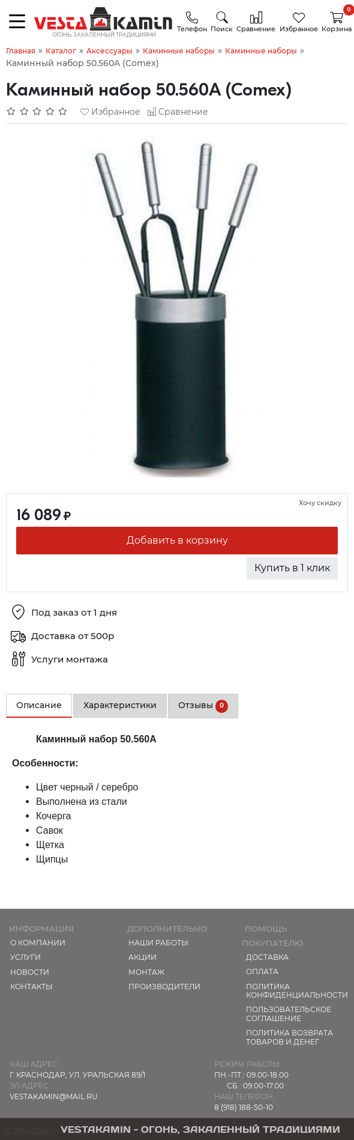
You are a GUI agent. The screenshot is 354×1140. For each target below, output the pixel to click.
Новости (29, 972)
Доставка (267, 957)
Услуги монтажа (69, 660)
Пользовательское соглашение (288, 1013)
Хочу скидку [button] (320, 503)
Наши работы (158, 942)
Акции (142, 957)
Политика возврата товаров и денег (289, 1037)
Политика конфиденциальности (297, 990)
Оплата (262, 971)
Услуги (25, 957)
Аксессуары (109, 50)
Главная (20, 50)
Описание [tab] (39, 705)
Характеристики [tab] (120, 705)
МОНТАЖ (146, 972)
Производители (164, 986)
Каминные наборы (179, 50)
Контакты (31, 986)
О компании (37, 942)
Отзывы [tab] (203, 706)
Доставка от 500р (72, 636)
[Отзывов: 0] (37, 111)
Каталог (61, 50)
